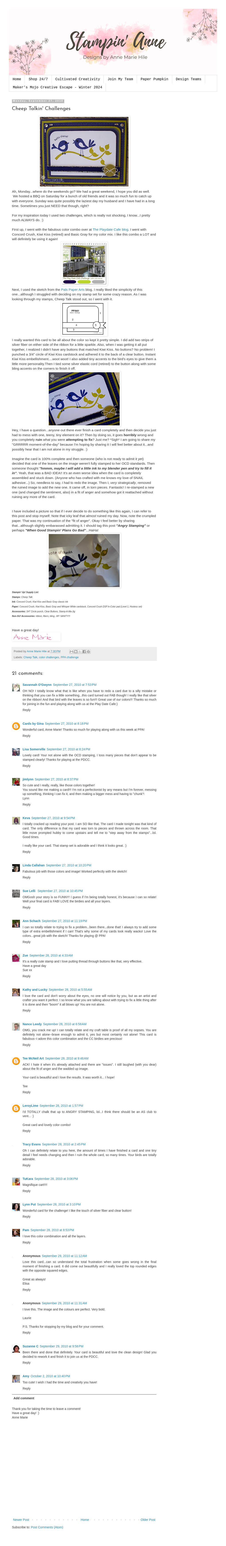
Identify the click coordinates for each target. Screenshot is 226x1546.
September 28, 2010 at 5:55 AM (70, 989)
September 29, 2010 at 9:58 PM (62, 1346)
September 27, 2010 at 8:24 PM (68, 749)
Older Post (148, 1519)
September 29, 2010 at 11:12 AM (64, 1256)
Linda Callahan (34, 865)
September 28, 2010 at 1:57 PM (61, 1105)
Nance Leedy (32, 1024)
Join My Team (120, 79)
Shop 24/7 (38, 79)
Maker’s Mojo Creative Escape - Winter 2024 (57, 87)
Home (17, 79)
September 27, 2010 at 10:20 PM (68, 865)
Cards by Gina (33, 723)
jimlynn (28, 779)
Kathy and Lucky (35, 989)
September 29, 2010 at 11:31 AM (64, 1303)
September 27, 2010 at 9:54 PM (53, 818)
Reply (27, 710)
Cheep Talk (30, 657)
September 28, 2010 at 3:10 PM (59, 1204)
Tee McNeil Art (33, 1058)
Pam (26, 1230)
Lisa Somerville (34, 749)
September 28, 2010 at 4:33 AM (51, 955)
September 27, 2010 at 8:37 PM (56, 779)
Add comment (24, 1398)
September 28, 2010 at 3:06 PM (56, 1179)
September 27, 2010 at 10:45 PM (60, 891)
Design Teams (188, 79)
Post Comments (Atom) (47, 1527)
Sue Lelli (29, 891)
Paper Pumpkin (154, 79)
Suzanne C (31, 1346)
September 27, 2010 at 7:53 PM (75, 684)
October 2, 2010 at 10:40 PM (50, 1376)
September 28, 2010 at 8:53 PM (52, 1230)
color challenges (49, 657)
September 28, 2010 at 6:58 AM (64, 1024)
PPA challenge (70, 657)
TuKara (28, 1179)
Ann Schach (32, 921)
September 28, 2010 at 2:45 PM (64, 1144)
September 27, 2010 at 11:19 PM (64, 921)
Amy (26, 1376)
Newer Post (21, 1519)
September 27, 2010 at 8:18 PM (67, 723)
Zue (25, 955)
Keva (26, 818)
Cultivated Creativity (77, 79)
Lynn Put (29, 1204)
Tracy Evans (32, 1144)
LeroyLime (30, 1105)
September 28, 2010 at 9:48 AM (67, 1058)
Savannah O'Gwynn (37, 684)
